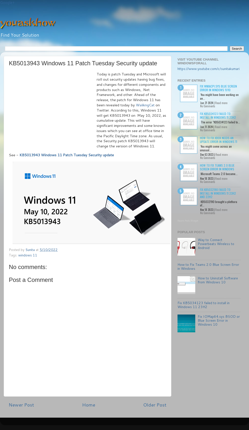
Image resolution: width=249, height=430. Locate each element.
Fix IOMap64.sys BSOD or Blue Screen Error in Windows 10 (219, 320)
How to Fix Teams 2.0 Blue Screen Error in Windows (217, 167)
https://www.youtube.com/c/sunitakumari (209, 68)
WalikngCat (145, 105)
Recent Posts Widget (188, 220)
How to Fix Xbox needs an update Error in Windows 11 (218, 139)
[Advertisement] (52, 108)
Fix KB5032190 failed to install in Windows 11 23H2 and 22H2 (218, 193)
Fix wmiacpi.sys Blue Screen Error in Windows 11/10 (218, 88)
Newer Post (21, 404)
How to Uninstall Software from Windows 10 (218, 280)
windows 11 (27, 255)
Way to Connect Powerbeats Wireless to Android (216, 243)
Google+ (7, 2)
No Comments (207, 106)
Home (88, 404)
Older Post (154, 404)
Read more (221, 103)
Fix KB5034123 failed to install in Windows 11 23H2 (218, 115)
